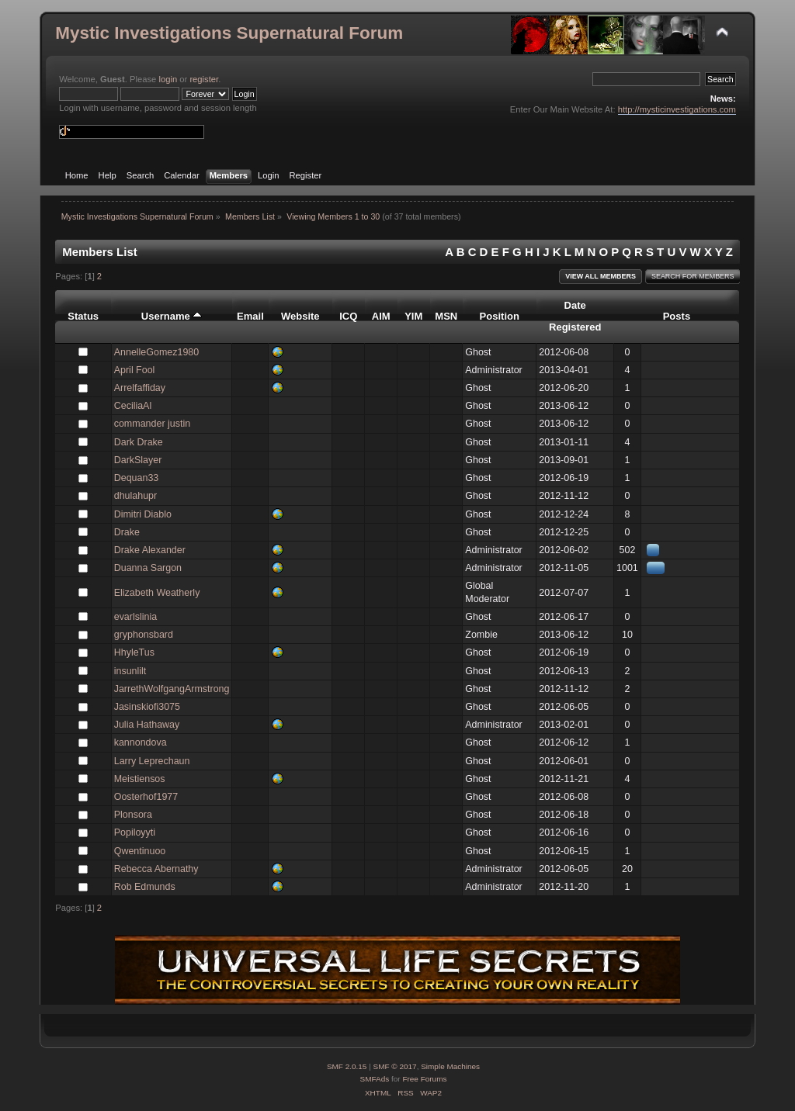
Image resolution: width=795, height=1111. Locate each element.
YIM (413, 316)
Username (172, 316)
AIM (381, 316)
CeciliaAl (133, 405)
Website (300, 316)
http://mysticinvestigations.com (677, 109)
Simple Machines (450, 1066)
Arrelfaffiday (139, 387)
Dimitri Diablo (143, 514)
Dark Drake (138, 442)
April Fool (134, 370)
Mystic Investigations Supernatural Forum (229, 33)
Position (499, 316)
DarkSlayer (138, 460)
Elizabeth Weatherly (157, 592)
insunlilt (130, 671)
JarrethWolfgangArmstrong (172, 689)
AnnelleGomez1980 (157, 352)
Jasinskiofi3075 (147, 706)
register (203, 79)
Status (83, 316)
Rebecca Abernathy (156, 869)
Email (250, 316)
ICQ (348, 316)
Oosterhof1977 (146, 796)
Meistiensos (139, 779)
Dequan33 (136, 477)
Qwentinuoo (140, 851)
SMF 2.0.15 (347, 1066)
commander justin (152, 423)
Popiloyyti (134, 832)
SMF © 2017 (395, 1066)
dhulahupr (135, 495)
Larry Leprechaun (152, 761)
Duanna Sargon (148, 567)
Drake (127, 532)
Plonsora (133, 814)
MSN (446, 316)
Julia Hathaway (147, 724)
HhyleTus (134, 652)
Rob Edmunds (144, 886)
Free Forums (424, 1079)
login (167, 79)
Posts (677, 316)
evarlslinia (135, 616)
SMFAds (375, 1079)
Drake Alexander (150, 550)
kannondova (140, 742)
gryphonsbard (143, 634)
